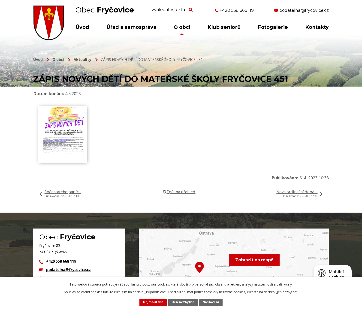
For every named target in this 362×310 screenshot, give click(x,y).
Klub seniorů (224, 27)
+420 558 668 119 (61, 261)
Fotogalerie (273, 27)
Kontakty (317, 27)
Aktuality (82, 59)
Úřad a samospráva (131, 27)
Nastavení (211, 302)
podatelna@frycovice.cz (68, 269)
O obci (182, 27)
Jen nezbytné (183, 302)
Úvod (82, 27)
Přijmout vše (153, 302)
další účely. (285, 284)
